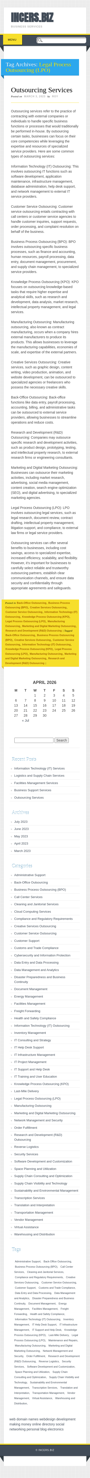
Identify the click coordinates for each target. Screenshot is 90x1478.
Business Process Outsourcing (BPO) (40, 889)
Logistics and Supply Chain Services (39, 775)
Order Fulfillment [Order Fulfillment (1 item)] (35, 1356)
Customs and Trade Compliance (36, 948)
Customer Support (27, 941)
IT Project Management (30, 1062)
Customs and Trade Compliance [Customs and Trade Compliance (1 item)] (57, 1287)
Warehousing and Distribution (34, 1234)
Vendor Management (28, 1220)
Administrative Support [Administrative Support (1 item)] (28, 1261)
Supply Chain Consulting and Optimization (43, 1176)
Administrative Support (30, 875)
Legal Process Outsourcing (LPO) (25, 621)
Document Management (31, 989)
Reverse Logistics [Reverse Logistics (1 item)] (49, 1361)
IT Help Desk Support (29, 1047)
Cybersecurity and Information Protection (42, 955)
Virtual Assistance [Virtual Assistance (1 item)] (42, 1398)
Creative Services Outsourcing (48, 607)
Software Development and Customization (43, 1161)
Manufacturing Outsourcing (46, 653)
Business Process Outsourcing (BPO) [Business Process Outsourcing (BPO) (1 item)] (36, 1266)
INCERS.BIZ (32, 17)
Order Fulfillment (25, 1127)
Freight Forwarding (27, 1011)
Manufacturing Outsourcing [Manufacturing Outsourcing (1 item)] (30, 1345)
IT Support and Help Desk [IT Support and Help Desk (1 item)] (46, 1329)
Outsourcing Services (41, 90)
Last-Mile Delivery (26, 1091)
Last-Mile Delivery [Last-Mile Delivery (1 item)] (59, 1335)
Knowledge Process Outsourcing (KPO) (45, 616)
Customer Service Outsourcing (23, 612)
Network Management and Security (38, 1120)
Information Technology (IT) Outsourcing (46, 644)
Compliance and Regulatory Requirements (43, 919)
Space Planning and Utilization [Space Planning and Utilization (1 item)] (32, 1371)
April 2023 (21, 843)
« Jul (25, 720)
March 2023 (22, 851)
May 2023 (21, 836)
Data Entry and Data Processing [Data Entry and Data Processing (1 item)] (33, 1293)
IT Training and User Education (35, 1076)
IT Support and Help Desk (32, 1069)
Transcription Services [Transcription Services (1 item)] (44, 1387)
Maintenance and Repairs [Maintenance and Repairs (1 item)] (62, 1340)
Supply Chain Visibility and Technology (40, 1183)
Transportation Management (33, 1212)
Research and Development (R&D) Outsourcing (33, 630)
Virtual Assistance (26, 1227)
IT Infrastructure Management (34, 1055)
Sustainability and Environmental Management (46, 1190)
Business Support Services (32, 790)
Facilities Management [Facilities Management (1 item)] (45, 1308)
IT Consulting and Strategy (32, 1040)
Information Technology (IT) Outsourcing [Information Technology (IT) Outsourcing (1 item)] (37, 1319)
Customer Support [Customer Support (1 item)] (25, 1287)
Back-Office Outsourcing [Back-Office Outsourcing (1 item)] (57, 1261)
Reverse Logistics (26, 1147)
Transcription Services (29, 1198)
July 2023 (21, 822)
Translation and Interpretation (34, 1205)
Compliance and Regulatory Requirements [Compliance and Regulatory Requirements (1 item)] (39, 1277)
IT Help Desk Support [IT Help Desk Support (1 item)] (44, 1324)
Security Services (26, 1154)
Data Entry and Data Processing (36, 962)
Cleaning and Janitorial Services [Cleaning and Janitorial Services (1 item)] (45, 1272)
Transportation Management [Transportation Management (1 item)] (48, 1392)
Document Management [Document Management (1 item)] (42, 1303)
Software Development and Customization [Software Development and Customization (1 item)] (50, 1366)
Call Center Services (28, 897)
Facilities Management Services (36, 783)
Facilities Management (29, 1003)
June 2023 (21, 829)
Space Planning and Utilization (35, 1169)
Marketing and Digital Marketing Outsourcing (49, 626)
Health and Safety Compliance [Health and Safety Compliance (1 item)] (47, 1314)
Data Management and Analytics (36, 970)
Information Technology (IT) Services (39, 768)
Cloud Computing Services (32, 911)
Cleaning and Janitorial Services (36, 904)
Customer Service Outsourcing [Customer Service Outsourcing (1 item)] (59, 1282)
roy (55, 96)
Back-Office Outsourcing (31, 602)
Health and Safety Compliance (35, 1018)
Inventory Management (30, 1033)
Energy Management (28, 996)
